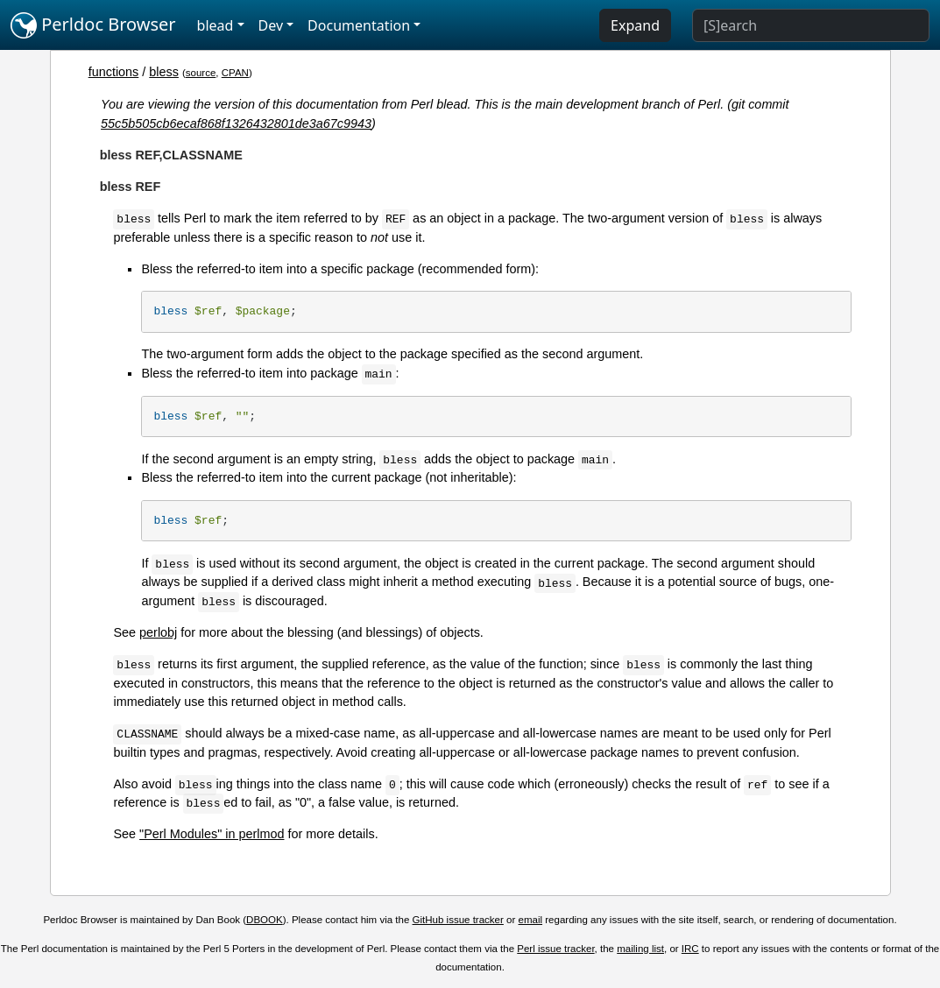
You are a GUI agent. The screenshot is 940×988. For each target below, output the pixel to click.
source (201, 72)
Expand (635, 25)
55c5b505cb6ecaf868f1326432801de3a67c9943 (236, 123)
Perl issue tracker (555, 948)
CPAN (235, 72)
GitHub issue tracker (458, 919)
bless (164, 72)
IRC (690, 948)
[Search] (810, 25)
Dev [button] (271, 25)
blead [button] (215, 25)
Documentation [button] (358, 25)
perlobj (158, 632)
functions (113, 72)
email (531, 919)
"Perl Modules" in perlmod (211, 834)
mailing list (640, 948)
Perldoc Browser (93, 25)
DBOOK (264, 919)
